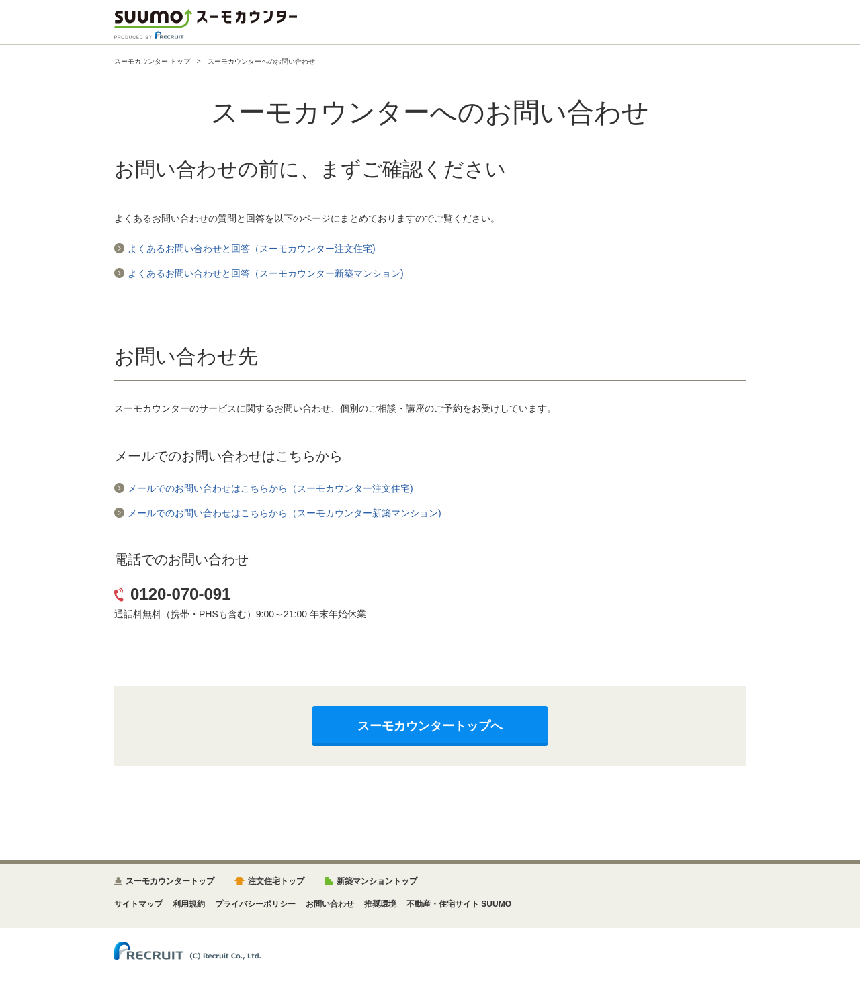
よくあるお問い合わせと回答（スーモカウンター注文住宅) (252, 248)
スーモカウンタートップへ (430, 726)
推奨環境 (380, 904)
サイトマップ (138, 904)
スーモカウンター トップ (152, 61)
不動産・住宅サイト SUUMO (458, 904)
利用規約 (189, 904)
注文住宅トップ (276, 881)
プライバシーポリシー (255, 904)
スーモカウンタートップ (170, 881)
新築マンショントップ (377, 881)
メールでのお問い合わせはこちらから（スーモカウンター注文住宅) (270, 488)
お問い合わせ (330, 904)
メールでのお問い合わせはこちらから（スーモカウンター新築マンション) (284, 513)
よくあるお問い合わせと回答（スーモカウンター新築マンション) (266, 273)
